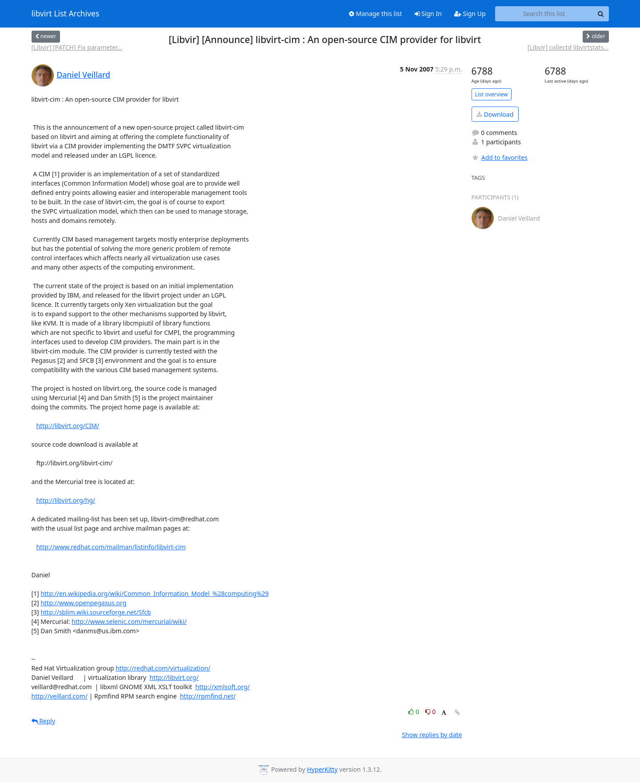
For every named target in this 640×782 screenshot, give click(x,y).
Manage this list (375, 13)
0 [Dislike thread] (430, 711)
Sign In (428, 13)
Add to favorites (500, 157)
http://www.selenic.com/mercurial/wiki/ (129, 621)
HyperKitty (322, 769)
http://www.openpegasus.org (83, 603)
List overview (491, 94)
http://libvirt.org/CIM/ (67, 425)
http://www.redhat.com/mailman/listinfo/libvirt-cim (110, 547)
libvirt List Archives (66, 13)
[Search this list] (544, 13)
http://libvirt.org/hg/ (65, 500)
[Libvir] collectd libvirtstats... (568, 47)
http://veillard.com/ (60, 696)
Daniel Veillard (83, 74)
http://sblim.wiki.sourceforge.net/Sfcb (95, 612)
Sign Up (470, 13)
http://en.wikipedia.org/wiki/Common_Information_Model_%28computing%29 (154, 593)
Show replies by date (432, 734)
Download (494, 114)
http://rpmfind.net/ (208, 696)
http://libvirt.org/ (174, 677)
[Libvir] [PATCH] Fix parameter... (77, 47)
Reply (44, 721)
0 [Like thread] (414, 711)
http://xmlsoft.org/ (223, 687)
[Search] (601, 13)
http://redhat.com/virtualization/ (163, 668)
